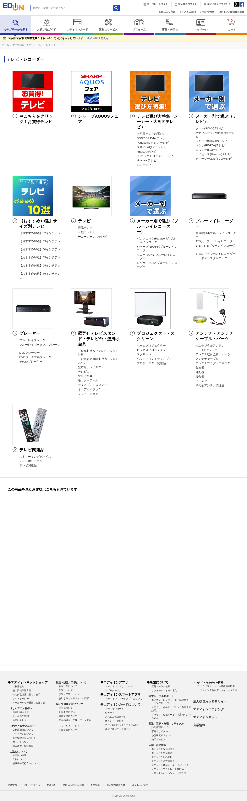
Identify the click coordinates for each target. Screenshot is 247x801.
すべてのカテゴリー (23, 45)
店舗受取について (68, 730)
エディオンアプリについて (119, 686)
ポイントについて (22, 741)
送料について (19, 759)
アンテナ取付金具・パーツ (212, 354)
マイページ (200, 25)
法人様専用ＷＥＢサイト (210, 701)
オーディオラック (89, 389)
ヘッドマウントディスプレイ (155, 358)
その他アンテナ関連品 (209, 385)
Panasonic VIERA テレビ (153, 142)
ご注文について (18, 751)
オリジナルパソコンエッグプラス (168, 773)
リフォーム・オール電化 (164, 690)
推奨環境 (95, 784)
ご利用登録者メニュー (22, 725)
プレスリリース (32, 784)
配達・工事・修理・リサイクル (166, 723)
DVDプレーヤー (29, 352)
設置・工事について (69, 694)
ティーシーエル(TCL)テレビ (213, 158)
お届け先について (68, 686)
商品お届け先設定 (97, 38)
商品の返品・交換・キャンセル (75, 720)
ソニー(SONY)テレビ (209, 128)
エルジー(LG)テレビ (208, 149)
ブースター (202, 381)
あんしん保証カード (115, 716)
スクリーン (144, 354)
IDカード (109, 712)
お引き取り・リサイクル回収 (74, 698)
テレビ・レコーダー (47, 45)
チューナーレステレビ (92, 236)
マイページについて (23, 733)
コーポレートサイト (157, 4)
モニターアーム (88, 380)
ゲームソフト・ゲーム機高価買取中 (216, 686)
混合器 (199, 376)
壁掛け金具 (85, 376)
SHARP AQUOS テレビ (152, 147)
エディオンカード (77, 25)
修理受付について (68, 716)
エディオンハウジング (218, 4)
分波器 (199, 367)
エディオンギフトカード (118, 729)
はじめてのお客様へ (21, 708)
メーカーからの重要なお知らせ (29, 702)
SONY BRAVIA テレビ (151, 138)
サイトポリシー (21, 698)
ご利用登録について (23, 729)
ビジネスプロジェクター (153, 350)
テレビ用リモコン (30, 461)
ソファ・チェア (88, 393)
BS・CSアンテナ (206, 350)
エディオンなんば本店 (163, 749)
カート (232, 25)
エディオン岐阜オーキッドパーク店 (170, 765)
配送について (66, 690)
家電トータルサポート (161, 696)
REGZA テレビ (146, 151)
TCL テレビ (144, 164)
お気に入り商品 (167, 11)
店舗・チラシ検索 (160, 686)
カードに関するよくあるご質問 (121, 724)
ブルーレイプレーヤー (33, 340)
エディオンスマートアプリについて (123, 698)
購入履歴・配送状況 (23, 746)
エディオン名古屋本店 (163, 761)
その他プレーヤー (30, 361)
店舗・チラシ (170, 25)
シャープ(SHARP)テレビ (211, 140)
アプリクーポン (113, 690)
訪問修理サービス (160, 727)
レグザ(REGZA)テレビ (210, 145)
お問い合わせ (207, 11)
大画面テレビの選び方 (151, 133)
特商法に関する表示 (73, 784)
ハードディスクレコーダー (212, 258)
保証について (66, 708)
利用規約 (51, 784)
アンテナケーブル (207, 358)
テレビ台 (84, 371)
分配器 (199, 372)
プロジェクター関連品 (151, 363)
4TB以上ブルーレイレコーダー (215, 241)
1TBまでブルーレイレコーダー (215, 253)
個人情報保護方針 (22, 690)
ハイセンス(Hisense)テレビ (213, 154)
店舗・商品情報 (157, 745)
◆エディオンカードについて (120, 704)
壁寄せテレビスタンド (92, 367)
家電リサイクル (159, 731)
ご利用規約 (18, 686)
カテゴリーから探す (15, 25)
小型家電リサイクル (161, 735)
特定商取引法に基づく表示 (26, 694)
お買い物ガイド (46, 25)
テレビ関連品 (28, 465)
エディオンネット (205, 717)
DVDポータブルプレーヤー (36, 357)
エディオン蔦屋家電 (161, 753)
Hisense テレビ (146, 160)
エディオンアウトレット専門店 (167, 769)
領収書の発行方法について (26, 763)
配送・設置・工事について (71, 682)
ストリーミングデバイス (35, 456)
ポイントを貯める (114, 720)
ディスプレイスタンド (92, 384)
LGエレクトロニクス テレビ (155, 156)
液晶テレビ (85, 227)
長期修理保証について (24, 737)
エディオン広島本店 (161, 757)
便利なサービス (108, 25)
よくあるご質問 (187, 11)
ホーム (5, 45)
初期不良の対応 (67, 712)
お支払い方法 (19, 755)
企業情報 (199, 725)
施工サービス (158, 739)
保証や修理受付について (70, 704)
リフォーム (139, 25)
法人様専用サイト (187, 4)
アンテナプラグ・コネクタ (212, 363)
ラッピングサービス (69, 726)
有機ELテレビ (87, 232)
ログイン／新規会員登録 (231, 11)
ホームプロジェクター (151, 345)
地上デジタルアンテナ (209, 345)
